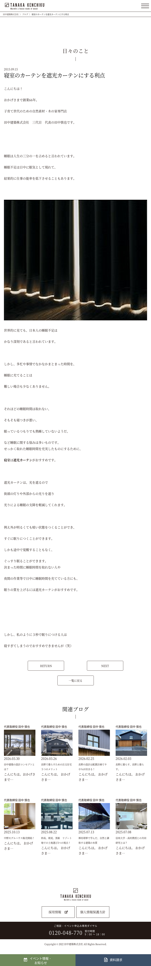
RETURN (46, 666)
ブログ (25, 14)
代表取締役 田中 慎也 (17, 726)
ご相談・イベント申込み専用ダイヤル (74, 930)
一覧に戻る (75, 680)
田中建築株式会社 (11, 14)
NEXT (105, 666)
